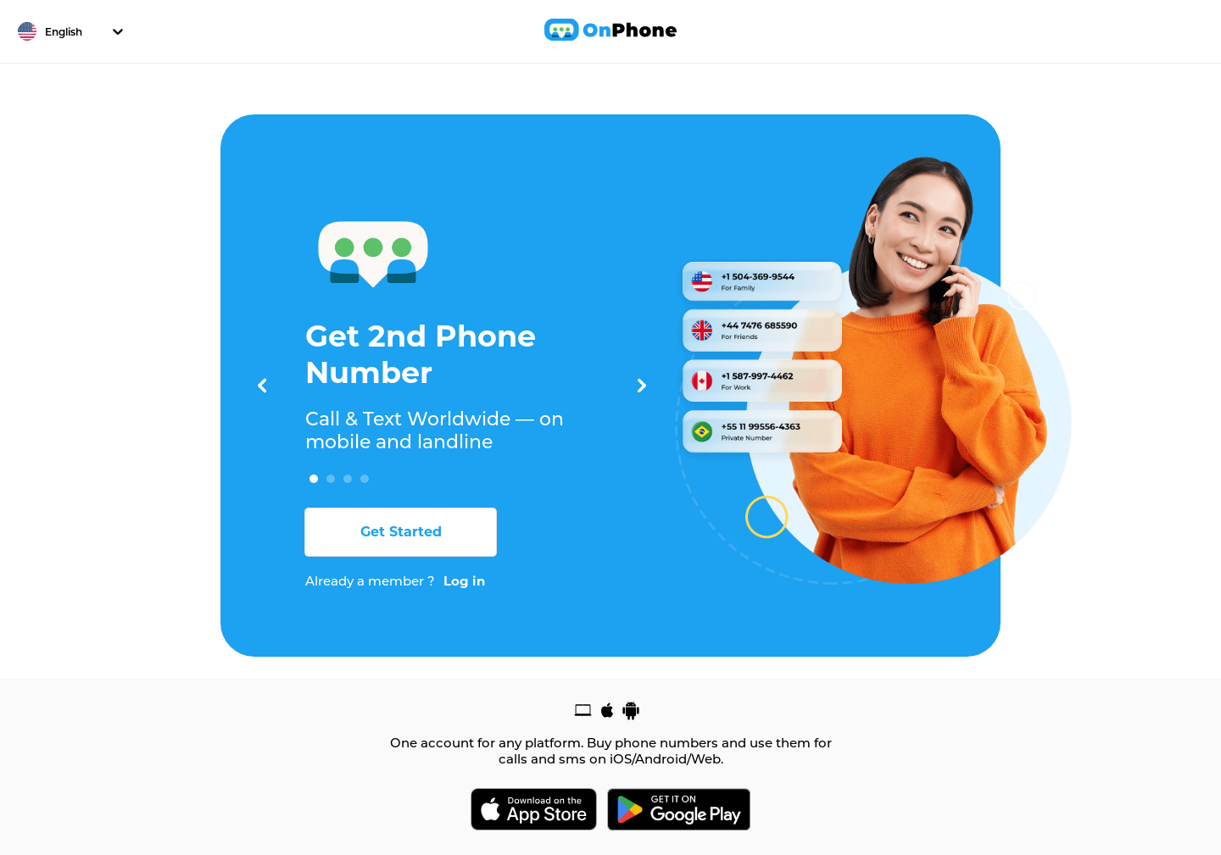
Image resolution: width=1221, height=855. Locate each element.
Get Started (401, 532)
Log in (464, 581)
